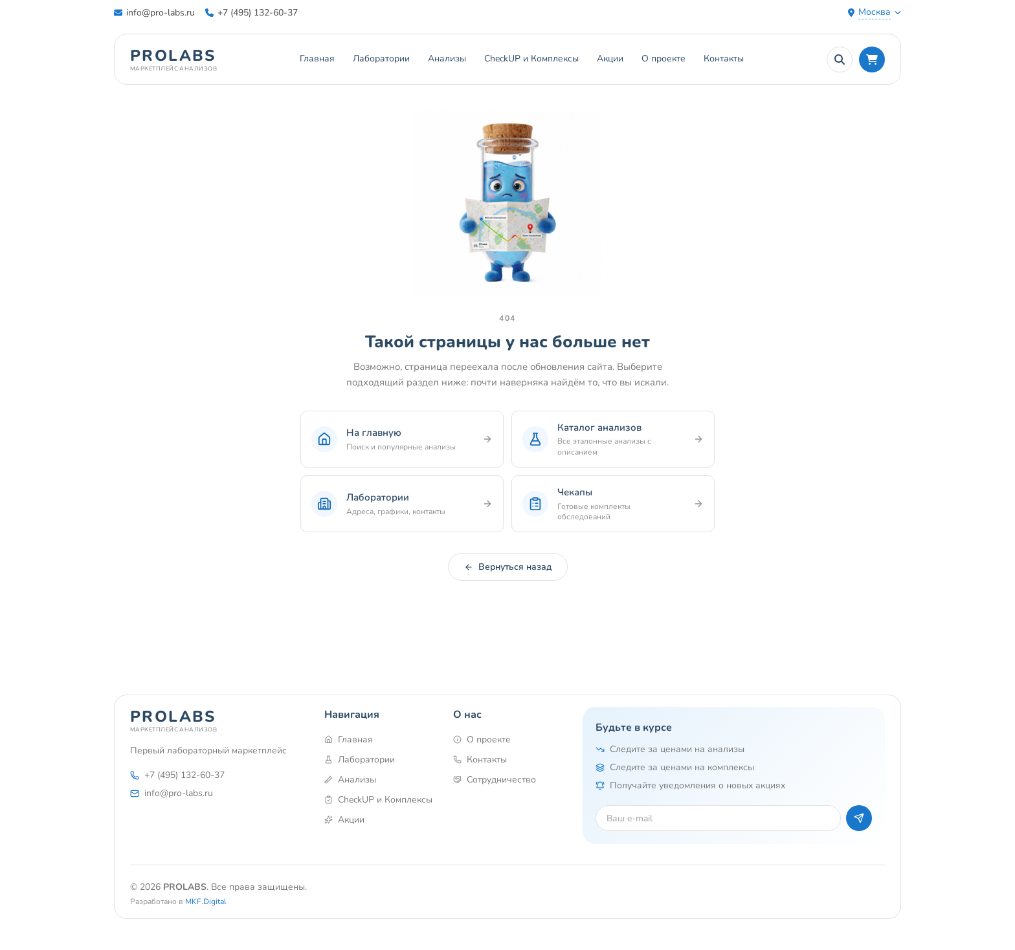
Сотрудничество (494, 779)
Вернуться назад (508, 567)
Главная (317, 58)
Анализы (447, 58)
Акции (610, 58)
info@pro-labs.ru (154, 12)
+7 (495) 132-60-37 (251, 12)
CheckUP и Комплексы (531, 58)
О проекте (663, 58)
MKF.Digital (206, 901)
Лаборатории (381, 58)
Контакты (724, 58)
